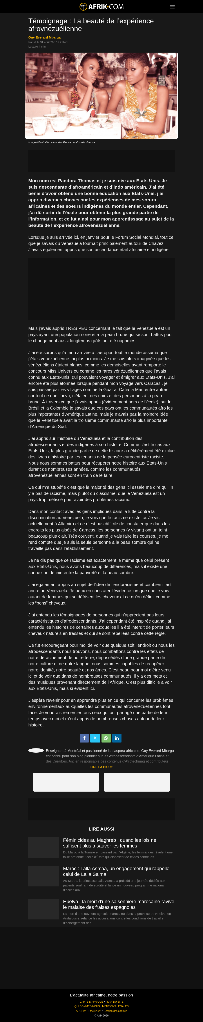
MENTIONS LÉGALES (115, 1006)
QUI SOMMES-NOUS (87, 1006)
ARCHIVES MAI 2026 (88, 1011)
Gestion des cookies (115, 1011)
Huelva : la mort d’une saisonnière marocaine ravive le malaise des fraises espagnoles (118, 904)
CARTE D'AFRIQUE (91, 1001)
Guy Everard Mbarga (44, 37)
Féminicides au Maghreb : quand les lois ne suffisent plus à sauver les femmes (109, 843)
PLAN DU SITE (114, 1001)
